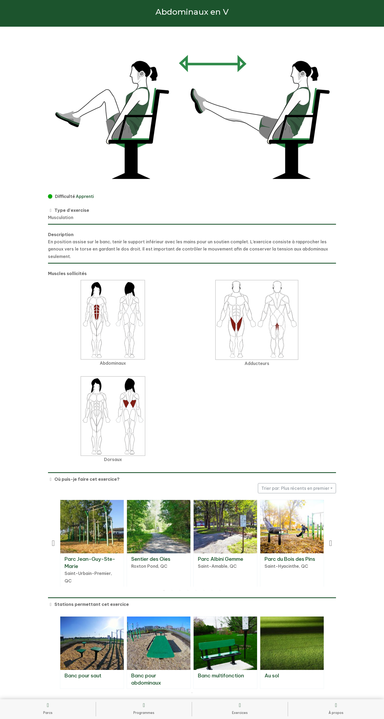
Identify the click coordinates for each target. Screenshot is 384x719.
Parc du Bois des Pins (290, 559)
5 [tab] (196, 590)
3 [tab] (180, 590)
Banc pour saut (83, 675)
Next (330, 543)
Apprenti (85, 196)
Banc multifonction (221, 675)
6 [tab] (204, 590)
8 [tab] (220, 590)
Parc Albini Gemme (220, 559)
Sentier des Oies (150, 559)
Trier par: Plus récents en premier (295, 488)
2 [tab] (172, 590)
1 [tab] (164, 590)
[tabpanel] (92, 543)
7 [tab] (212, 590)
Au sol (272, 675)
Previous (53, 543)
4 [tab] (188, 590)
